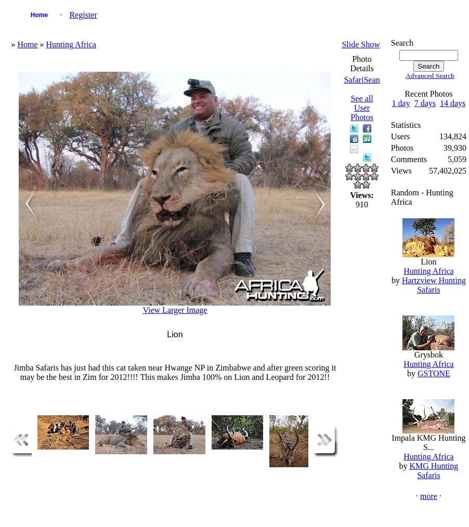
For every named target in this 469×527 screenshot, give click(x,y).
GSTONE (434, 373)
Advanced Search (430, 76)
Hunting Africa (71, 44)
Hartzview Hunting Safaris (434, 285)
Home (39, 15)
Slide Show (361, 44)
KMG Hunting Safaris (434, 471)
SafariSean (362, 79)
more (428, 496)
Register (83, 14)
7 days (425, 103)
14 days (452, 103)
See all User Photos (361, 108)
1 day (401, 103)
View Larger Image (174, 310)
